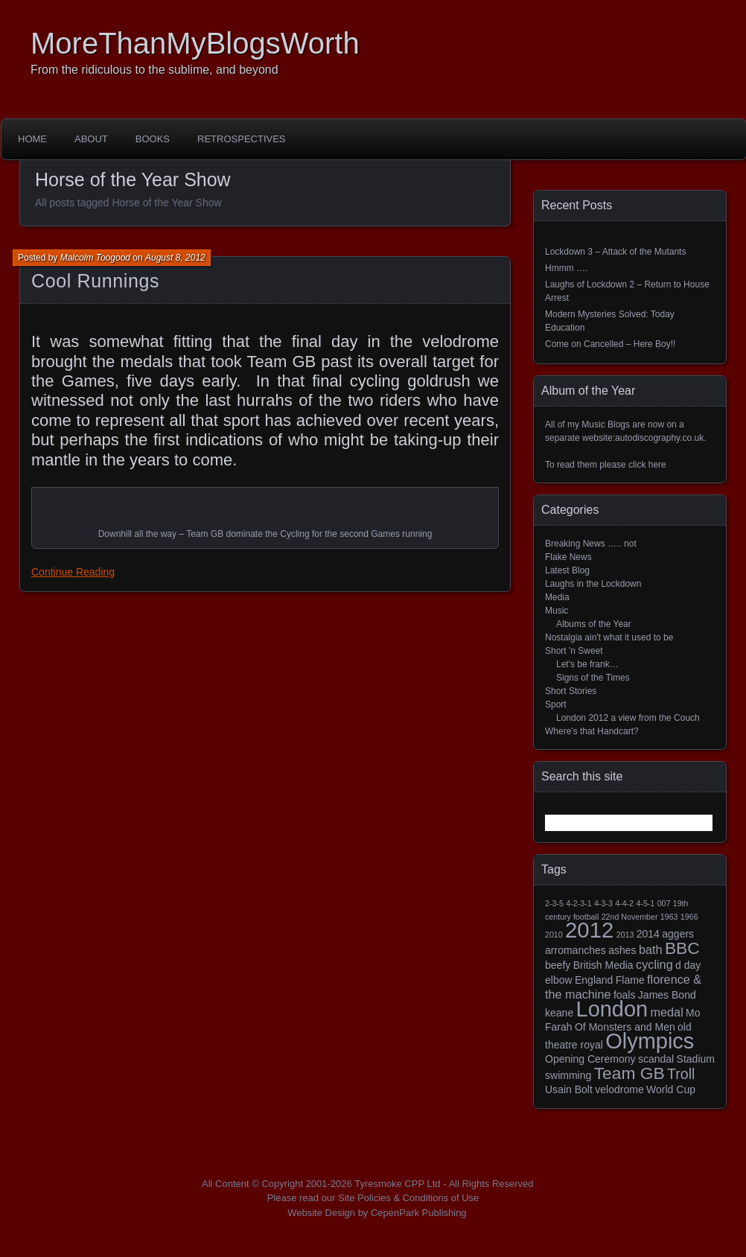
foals (624, 995)
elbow (559, 980)
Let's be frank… (587, 664)
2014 (648, 934)
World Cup (670, 1089)
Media (557, 597)
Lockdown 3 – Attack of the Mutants (615, 251)
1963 (669, 916)
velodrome (619, 1089)
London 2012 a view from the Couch (628, 718)
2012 (589, 929)
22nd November (630, 916)
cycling (654, 964)
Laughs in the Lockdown (593, 584)
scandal (656, 1059)
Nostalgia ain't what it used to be (609, 637)
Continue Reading (73, 572)
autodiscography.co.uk (659, 438)
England (594, 980)
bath (651, 949)
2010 (554, 934)
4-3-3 (603, 903)
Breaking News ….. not (591, 543)
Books (153, 138)
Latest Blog (567, 570)
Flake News (568, 557)
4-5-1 (645, 903)
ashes (622, 950)
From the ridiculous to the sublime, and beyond (154, 69)
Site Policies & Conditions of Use (408, 1197)
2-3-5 (554, 903)
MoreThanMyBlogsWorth (195, 43)
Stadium (696, 1059)
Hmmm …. (566, 268)
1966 (689, 916)
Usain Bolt (569, 1089)
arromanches (575, 950)
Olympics (649, 1041)
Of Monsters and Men (625, 1027)
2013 (625, 934)
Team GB (629, 1073)
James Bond (667, 995)
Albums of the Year (593, 624)
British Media (603, 965)
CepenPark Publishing (419, 1212)
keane (559, 1013)
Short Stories (570, 691)
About (91, 138)
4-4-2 (624, 903)
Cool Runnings (95, 280)
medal (667, 1012)
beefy (557, 965)
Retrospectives (241, 138)
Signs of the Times (593, 677)
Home (32, 138)
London (612, 1009)
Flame (630, 980)
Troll (681, 1074)
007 (664, 903)
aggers (678, 934)
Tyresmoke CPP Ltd (397, 1183)
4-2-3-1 (578, 903)
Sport (556, 704)
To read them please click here (605, 464)
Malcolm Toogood (95, 257)
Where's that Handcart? (592, 731)
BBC (682, 948)
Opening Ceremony (590, 1059)
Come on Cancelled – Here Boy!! (610, 344)
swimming (568, 1075)
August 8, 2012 (175, 257)
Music (556, 610)
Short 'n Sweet (574, 651)
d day (688, 965)
